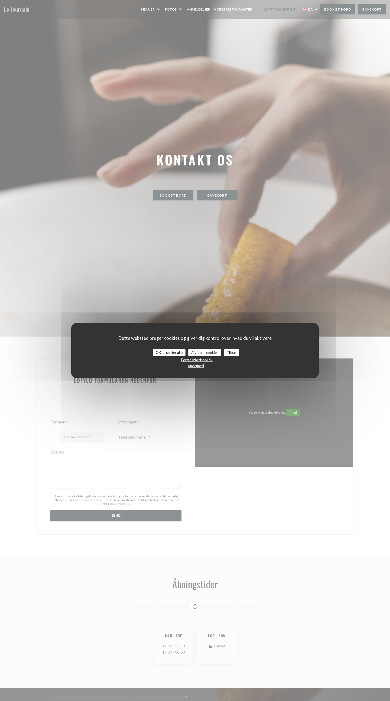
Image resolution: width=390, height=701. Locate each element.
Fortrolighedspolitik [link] (197, 360)
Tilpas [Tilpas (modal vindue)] (231, 352)
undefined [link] (196, 366)
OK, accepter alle (169, 352)
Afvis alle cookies (204, 352)
